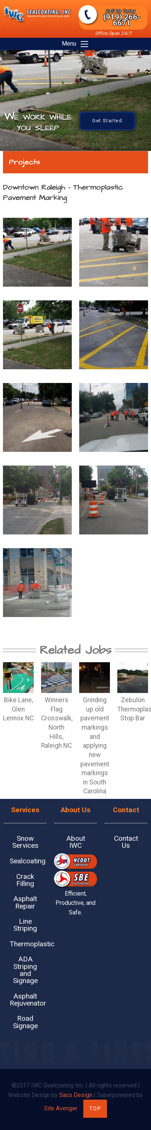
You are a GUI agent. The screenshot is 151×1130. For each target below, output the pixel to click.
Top (95, 1109)
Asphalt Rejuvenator (28, 999)
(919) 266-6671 (120, 17)
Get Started (107, 120)
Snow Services (25, 842)
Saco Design (75, 1095)
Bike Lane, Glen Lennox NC (18, 709)
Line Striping (25, 925)
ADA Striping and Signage (25, 970)
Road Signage (25, 1022)
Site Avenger (60, 1108)
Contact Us (126, 842)
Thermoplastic (28, 944)
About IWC (75, 842)
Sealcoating (28, 861)
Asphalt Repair (25, 902)
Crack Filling (25, 880)
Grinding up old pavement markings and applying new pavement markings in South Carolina (94, 745)
